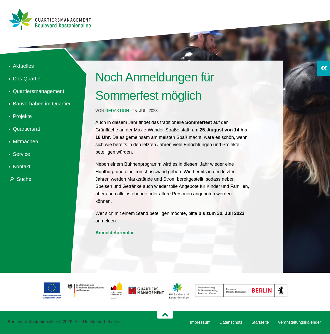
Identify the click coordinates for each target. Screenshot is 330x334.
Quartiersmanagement (38, 91)
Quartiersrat (26, 129)
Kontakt (21, 166)
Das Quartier (27, 78)
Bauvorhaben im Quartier (41, 103)
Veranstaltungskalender (299, 322)
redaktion (117, 110)
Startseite (260, 322)
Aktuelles (23, 66)
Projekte (22, 116)
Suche (19, 179)
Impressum (200, 322)
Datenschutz (230, 322)
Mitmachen (25, 141)
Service (21, 154)
